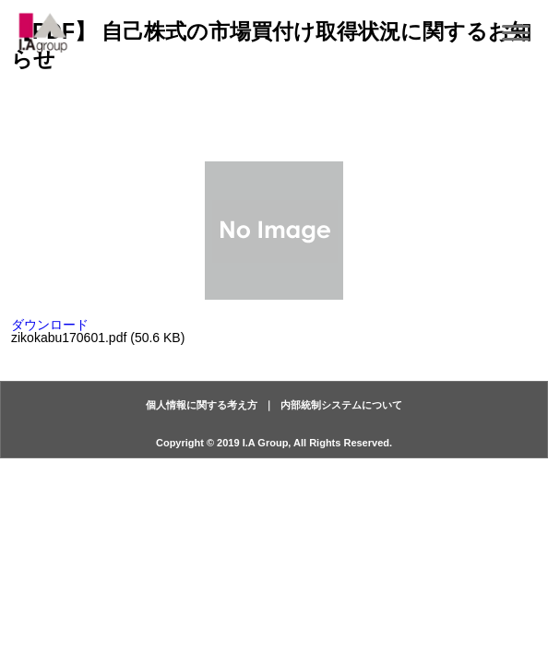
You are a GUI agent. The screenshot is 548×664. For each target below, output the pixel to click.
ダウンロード (50, 324)
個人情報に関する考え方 (201, 404)
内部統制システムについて (341, 404)
